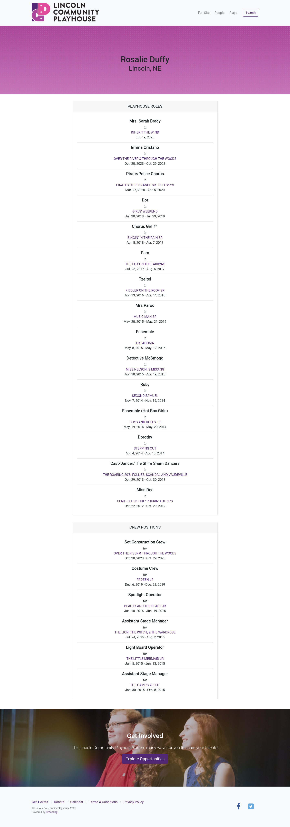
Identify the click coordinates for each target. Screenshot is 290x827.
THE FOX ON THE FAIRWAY (145, 264)
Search (251, 12)
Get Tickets (40, 802)
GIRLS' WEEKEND (145, 211)
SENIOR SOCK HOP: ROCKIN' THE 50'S (145, 501)
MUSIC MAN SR (145, 317)
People (219, 13)
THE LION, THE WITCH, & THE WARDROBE (145, 632)
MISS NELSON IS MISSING (145, 369)
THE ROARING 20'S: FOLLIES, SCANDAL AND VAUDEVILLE (145, 475)
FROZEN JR (145, 580)
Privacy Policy (133, 802)
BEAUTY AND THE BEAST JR (145, 606)
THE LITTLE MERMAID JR (145, 659)
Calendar (76, 802)
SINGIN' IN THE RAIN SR (145, 238)
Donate (59, 802)
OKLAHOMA (145, 343)
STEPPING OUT (145, 448)
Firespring (52, 812)
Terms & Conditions (103, 802)
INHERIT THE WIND (145, 132)
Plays (233, 13)
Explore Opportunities (145, 758)
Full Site (204, 13)
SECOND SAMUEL (145, 396)
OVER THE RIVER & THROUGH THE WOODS (145, 159)
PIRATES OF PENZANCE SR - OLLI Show (145, 185)
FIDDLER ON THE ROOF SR (145, 290)
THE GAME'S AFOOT (145, 685)
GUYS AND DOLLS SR (144, 422)
